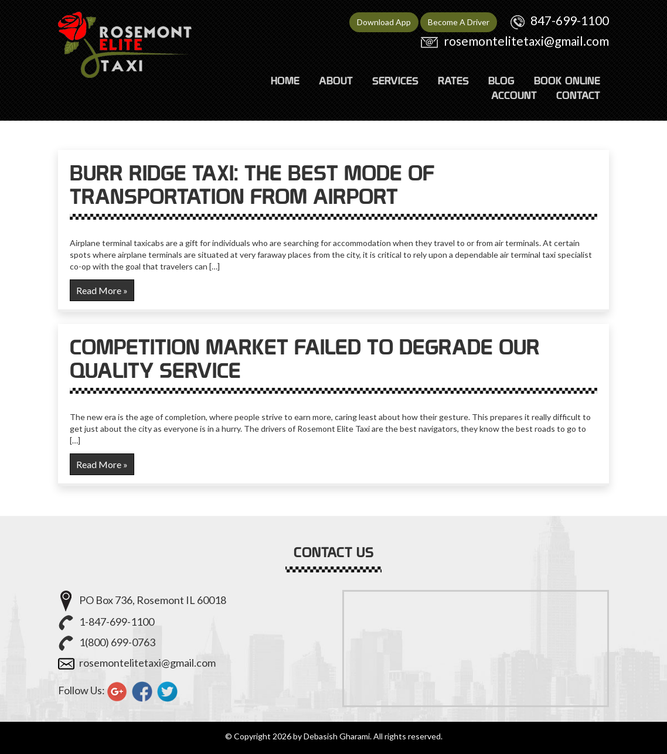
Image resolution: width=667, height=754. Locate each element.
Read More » (102, 290)
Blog (501, 80)
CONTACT (578, 95)
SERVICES (395, 80)
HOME (285, 80)
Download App (384, 22)
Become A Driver (458, 22)
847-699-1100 (569, 20)
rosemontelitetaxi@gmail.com (526, 40)
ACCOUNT (514, 95)
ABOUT (336, 80)
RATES (453, 80)
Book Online (567, 80)
